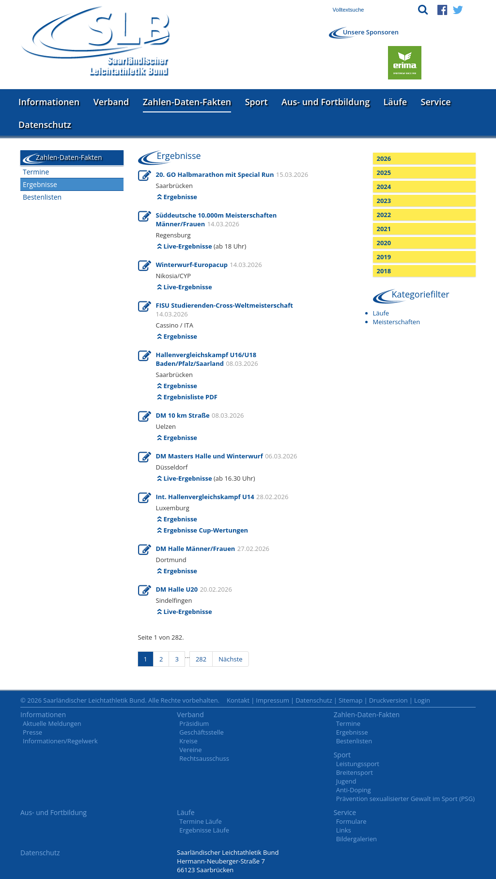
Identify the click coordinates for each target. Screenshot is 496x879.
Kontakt (238, 700)
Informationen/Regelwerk (60, 741)
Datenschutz (44, 124)
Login (422, 700)
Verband (111, 102)
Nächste (230, 659)
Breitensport (354, 772)
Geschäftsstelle (201, 732)
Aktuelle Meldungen (52, 723)
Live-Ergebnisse (188, 246)
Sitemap (351, 700)
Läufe (395, 102)
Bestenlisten (42, 197)
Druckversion (388, 700)
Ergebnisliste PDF (190, 396)
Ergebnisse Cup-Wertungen (206, 530)
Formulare (351, 821)
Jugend (346, 781)
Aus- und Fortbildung (325, 102)
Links (343, 830)
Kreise (188, 741)
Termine (36, 171)
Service (436, 102)
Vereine (190, 749)
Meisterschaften (396, 321)
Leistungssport (357, 763)
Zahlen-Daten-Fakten (187, 102)
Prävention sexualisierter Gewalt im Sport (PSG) (405, 798)
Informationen (48, 102)
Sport (256, 102)
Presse (32, 732)
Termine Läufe (200, 821)
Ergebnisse (40, 184)
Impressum (272, 700)
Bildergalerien (356, 838)
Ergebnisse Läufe (204, 830)
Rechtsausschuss (204, 758)
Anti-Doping (353, 789)
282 (201, 659)
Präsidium (194, 723)
